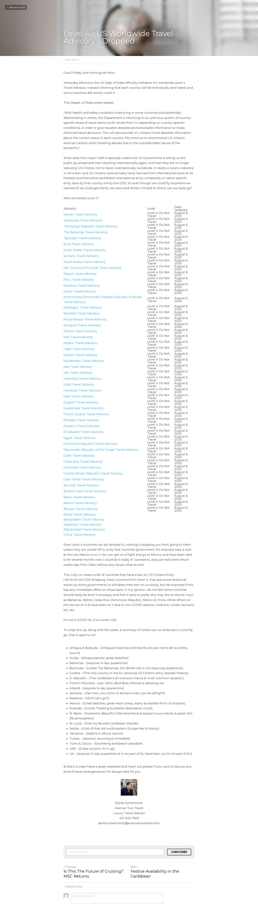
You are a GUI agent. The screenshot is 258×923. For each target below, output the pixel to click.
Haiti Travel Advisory (79, 396)
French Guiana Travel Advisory (86, 414)
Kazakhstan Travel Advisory (84, 361)
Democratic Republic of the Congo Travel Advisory (101, 450)
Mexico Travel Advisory (80, 331)
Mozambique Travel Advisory (85, 319)
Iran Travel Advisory (78, 373)
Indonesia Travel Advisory (82, 378)
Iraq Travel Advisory (78, 367)
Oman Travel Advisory (80, 291)
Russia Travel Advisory (80, 274)
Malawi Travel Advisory (81, 343)
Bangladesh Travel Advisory (84, 519)
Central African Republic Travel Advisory (93, 473)
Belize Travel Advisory (80, 514)
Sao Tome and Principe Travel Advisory (92, 268)
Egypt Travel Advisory (80, 438)
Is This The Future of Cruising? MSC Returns (94, 874)
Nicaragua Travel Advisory (83, 307)
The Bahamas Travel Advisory (86, 232)
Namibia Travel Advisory (82, 313)
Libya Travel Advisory (79, 349)
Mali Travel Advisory (78, 337)
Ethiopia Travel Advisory (81, 420)
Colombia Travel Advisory (82, 467)
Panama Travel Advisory (82, 285)
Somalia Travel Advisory (81, 256)
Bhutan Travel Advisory (81, 509)
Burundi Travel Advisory (81, 485)
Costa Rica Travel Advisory (83, 461)
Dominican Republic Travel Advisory (90, 444)
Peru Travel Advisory (79, 279)
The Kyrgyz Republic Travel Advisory (91, 226)
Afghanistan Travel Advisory (84, 529)
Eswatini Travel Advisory (82, 426)
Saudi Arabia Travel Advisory (85, 262)
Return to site (16, 7)
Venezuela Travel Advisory (83, 220)
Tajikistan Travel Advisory (82, 238)
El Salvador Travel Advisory (83, 432)
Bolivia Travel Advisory (80, 503)
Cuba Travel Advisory (79, 455)
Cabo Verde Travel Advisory (84, 479)
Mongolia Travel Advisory (82, 325)
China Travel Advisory (80, 534)
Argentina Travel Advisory (83, 524)
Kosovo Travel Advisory (81, 355)
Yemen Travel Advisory (80, 214)
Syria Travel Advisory (79, 244)
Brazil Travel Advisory (79, 497)
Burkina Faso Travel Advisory (85, 491)
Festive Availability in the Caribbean (155, 874)
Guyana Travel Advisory (81, 402)
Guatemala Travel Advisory (83, 408)
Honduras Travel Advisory (82, 390)
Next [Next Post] (135, 866)
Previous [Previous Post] (70, 866)
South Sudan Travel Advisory (85, 250)
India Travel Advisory (79, 384)
